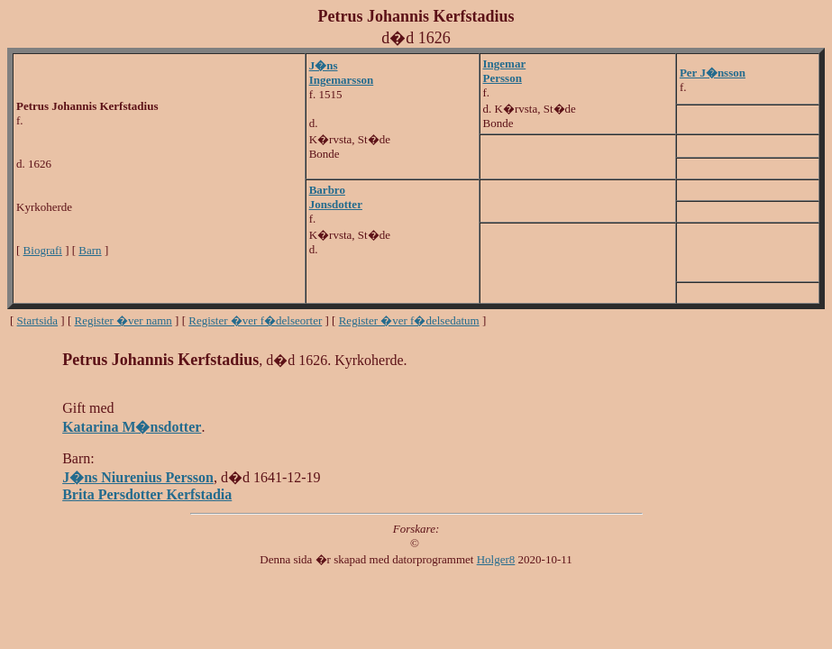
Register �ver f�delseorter (255, 320)
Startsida (38, 320)
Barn (89, 250)
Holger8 (496, 559)
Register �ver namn (123, 320)
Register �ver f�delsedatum (409, 320)
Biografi (42, 250)
